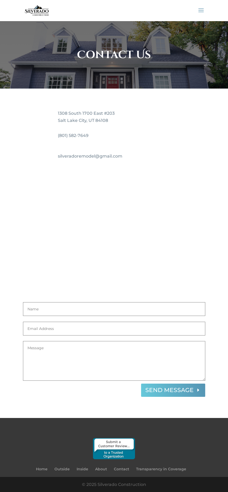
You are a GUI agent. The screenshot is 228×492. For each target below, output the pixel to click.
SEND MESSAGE (169, 390)
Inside (82, 469)
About (101, 469)
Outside (62, 469)
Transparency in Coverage (161, 469)
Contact (121, 469)
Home (42, 469)
